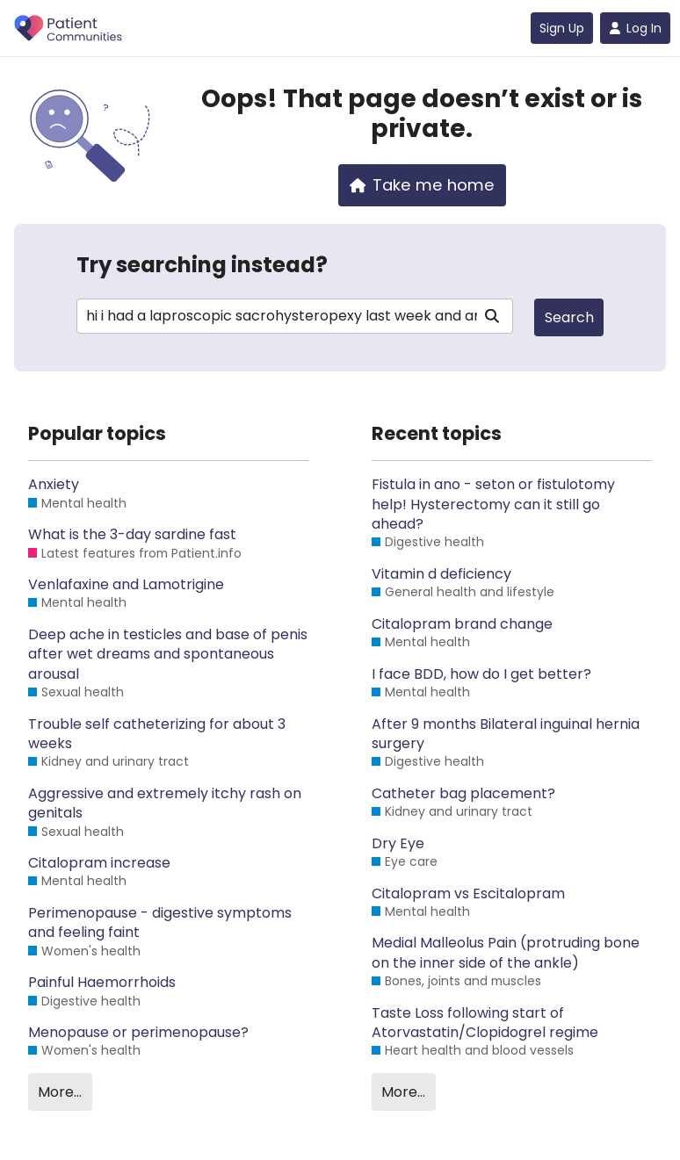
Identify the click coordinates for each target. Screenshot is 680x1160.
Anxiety (53, 484)
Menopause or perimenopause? (138, 1032)
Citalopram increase (99, 863)
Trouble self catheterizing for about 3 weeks (157, 734)
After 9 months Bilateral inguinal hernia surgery (506, 734)
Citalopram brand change (462, 624)
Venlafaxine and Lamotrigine (126, 584)
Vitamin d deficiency (441, 574)
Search (569, 317)
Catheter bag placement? (463, 793)
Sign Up (561, 28)
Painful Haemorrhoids (102, 982)
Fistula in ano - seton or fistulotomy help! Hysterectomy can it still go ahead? (493, 504)
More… (60, 1092)
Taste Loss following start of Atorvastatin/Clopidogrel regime (485, 1023)
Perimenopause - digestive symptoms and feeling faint (160, 923)
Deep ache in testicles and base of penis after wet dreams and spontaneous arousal (167, 654)
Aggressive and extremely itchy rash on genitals (164, 803)
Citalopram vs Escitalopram (468, 894)
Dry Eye (398, 844)
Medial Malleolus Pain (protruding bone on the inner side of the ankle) (506, 952)
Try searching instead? (202, 264)
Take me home (423, 185)
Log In (635, 28)
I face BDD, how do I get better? (481, 674)
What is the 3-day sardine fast (132, 534)
